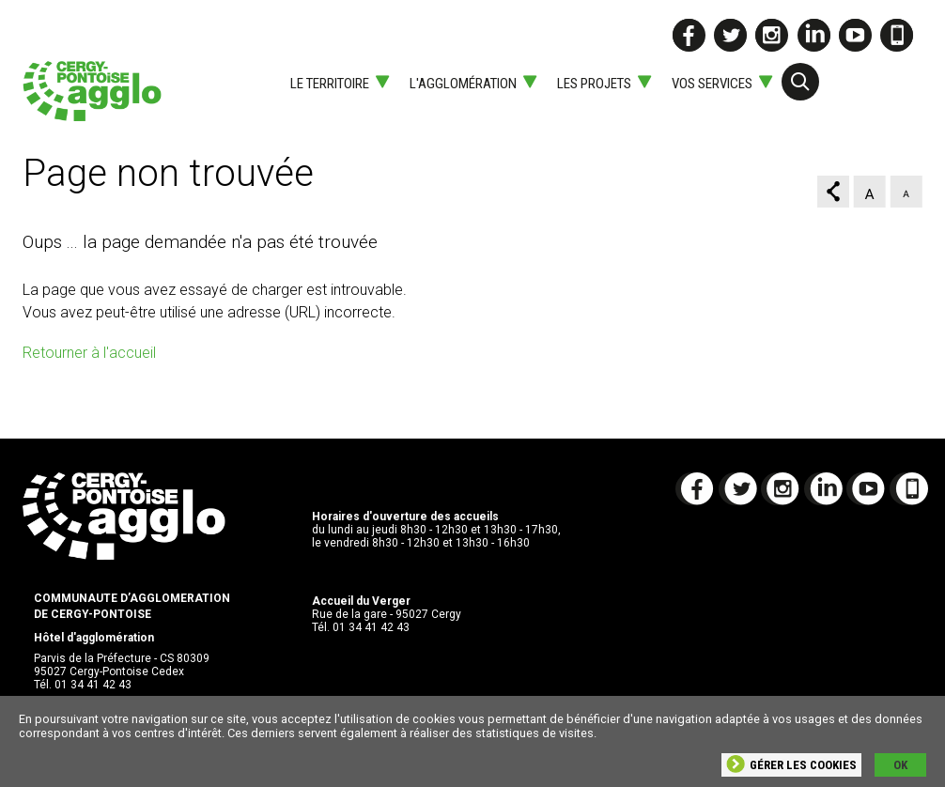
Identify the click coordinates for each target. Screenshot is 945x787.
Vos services (712, 83)
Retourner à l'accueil (89, 353)
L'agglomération (463, 83)
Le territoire (329, 83)
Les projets (594, 83)
